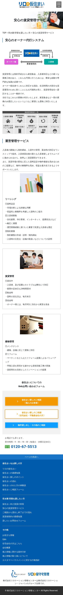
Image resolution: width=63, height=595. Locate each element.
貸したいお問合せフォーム (14, 521)
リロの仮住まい (9, 469)
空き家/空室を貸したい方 (13, 499)
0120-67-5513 (24, 446)
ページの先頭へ (31, 457)
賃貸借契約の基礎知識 (12, 516)
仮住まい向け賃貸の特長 (13, 504)
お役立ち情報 (8, 535)
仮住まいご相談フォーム (13, 489)
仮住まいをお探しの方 (12, 463)
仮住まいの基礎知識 (11, 473)
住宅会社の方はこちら (12, 543)
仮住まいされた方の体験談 (14, 485)
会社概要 (6, 548)
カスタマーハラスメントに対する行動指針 (21, 560)
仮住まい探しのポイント (13, 477)
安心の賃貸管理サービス (13, 508)
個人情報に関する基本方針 (14, 552)
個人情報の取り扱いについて (15, 556)
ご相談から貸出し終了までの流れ (17, 512)
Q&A (4, 539)
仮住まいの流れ (9, 481)
